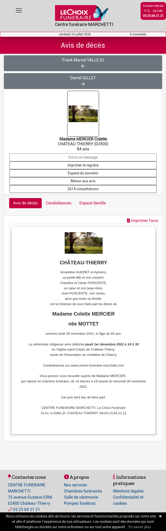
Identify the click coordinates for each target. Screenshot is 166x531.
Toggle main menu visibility (19, 9)
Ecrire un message (83, 157)
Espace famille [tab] (92, 203)
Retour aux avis (83, 181)
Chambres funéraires (83, 491)
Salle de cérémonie (81, 497)
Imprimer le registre (83, 165)
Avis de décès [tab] (25, 203)
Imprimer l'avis (142, 220)
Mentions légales (128, 491)
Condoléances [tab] (58, 203)
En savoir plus (140, 527)
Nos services (75, 485)
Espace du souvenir (83, 173)
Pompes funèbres (79, 503)
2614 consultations (83, 189)
